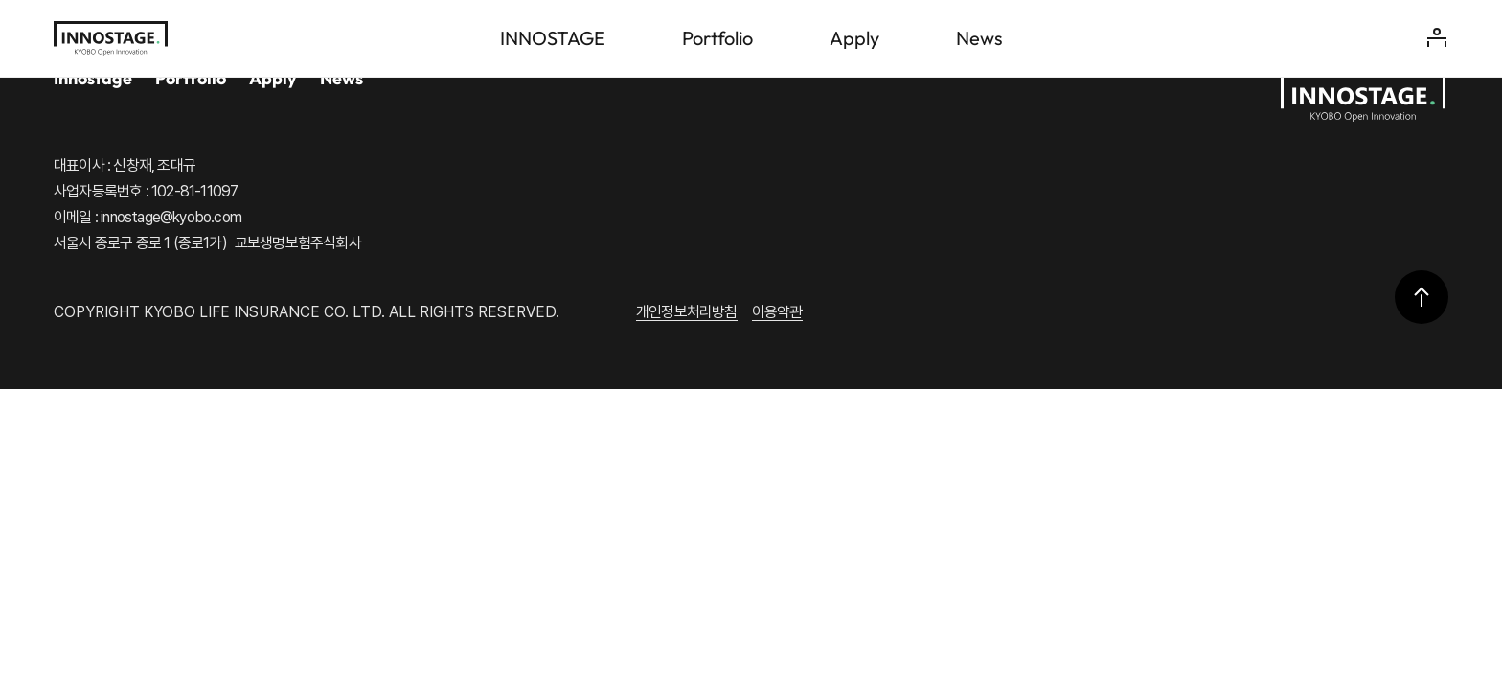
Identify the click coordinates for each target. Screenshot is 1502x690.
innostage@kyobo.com (171, 217)
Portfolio (190, 78)
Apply (273, 78)
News (341, 78)
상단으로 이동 (1421, 297)
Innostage (93, 78)
